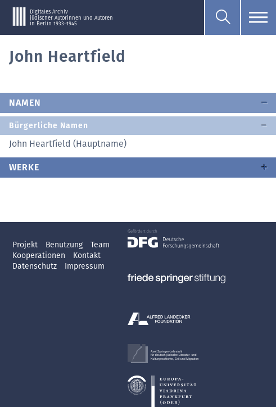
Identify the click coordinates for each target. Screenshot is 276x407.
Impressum (85, 266)
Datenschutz (35, 266)
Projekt (26, 245)
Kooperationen (39, 255)
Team (100, 245)
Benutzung (65, 245)
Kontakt (87, 255)
